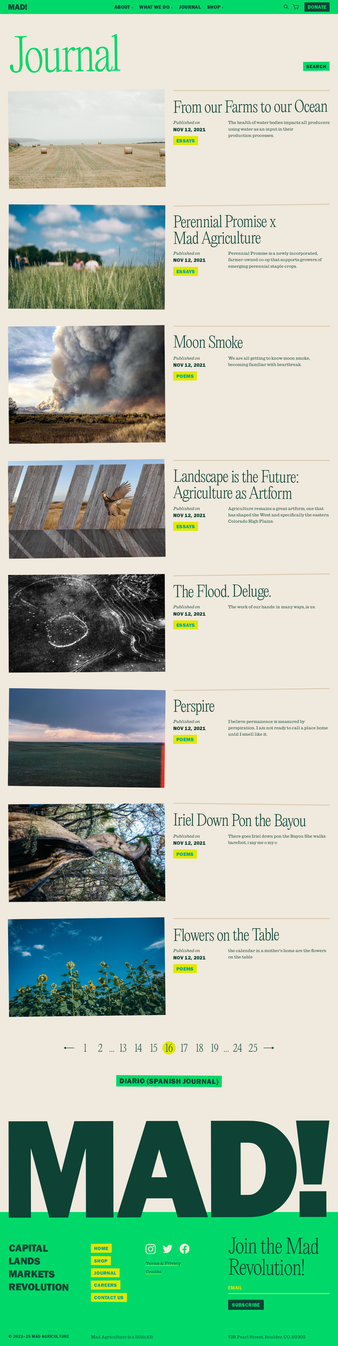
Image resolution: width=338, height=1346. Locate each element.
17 (184, 1049)
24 (237, 1049)
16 (169, 1049)
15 (153, 1049)
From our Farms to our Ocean (250, 108)
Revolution (38, 1287)
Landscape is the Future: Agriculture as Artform (235, 485)
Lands (24, 1261)
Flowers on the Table (226, 936)
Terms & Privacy (163, 1263)
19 (215, 1049)
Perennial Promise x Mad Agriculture (224, 231)
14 (138, 1049)
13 (123, 1049)
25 (252, 1049)
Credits (153, 1271)
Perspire (194, 707)
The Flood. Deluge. (222, 592)
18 (199, 1049)
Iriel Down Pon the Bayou (239, 821)
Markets (31, 1274)
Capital (28, 1248)
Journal (190, 7)
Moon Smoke (208, 344)
